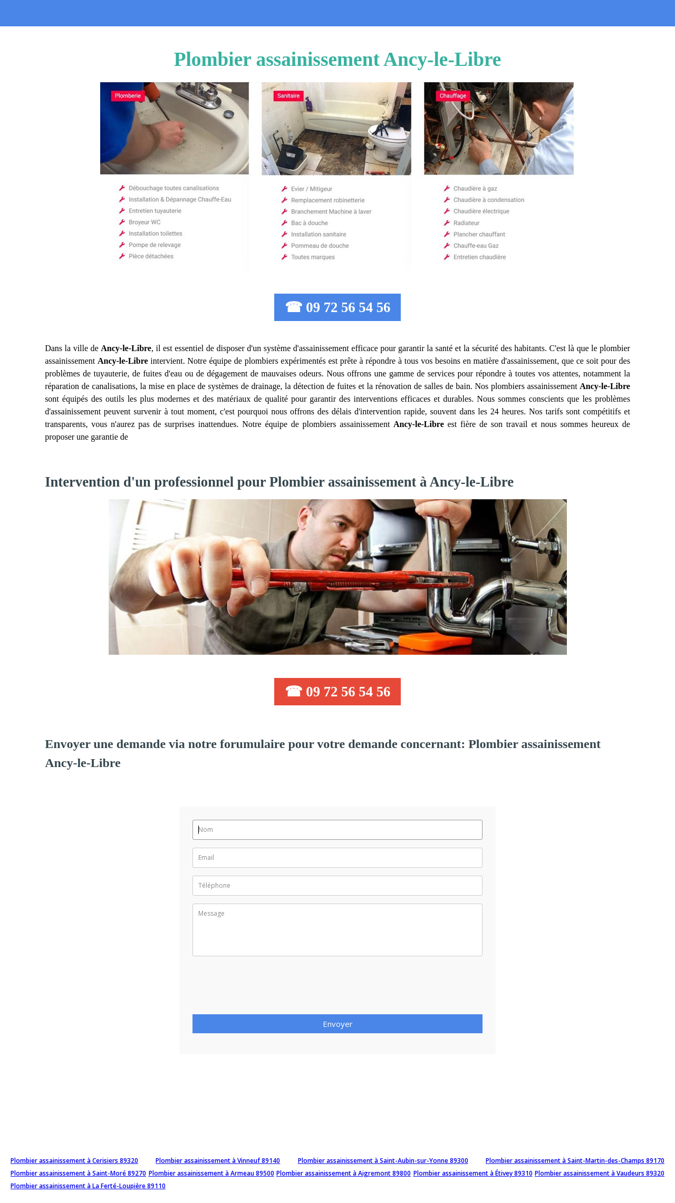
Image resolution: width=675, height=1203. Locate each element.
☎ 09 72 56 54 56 (338, 307)
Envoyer (338, 1023)
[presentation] (272, 988)
